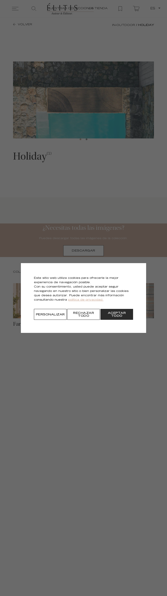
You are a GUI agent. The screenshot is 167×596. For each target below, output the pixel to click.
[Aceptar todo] (116, 314)
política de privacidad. (86, 300)
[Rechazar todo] (83, 314)
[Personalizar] (50, 314)
